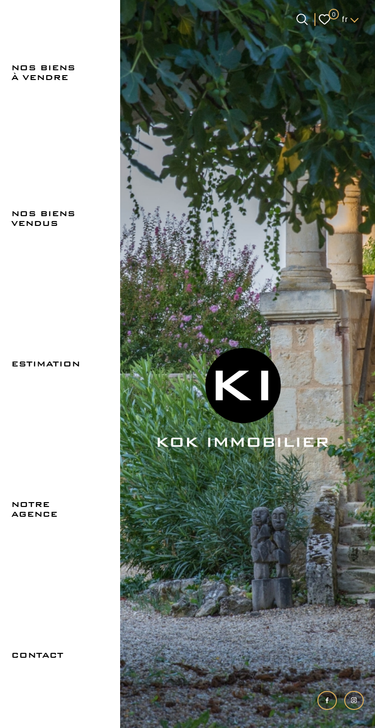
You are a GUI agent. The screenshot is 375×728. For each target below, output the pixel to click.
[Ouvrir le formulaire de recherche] (302, 19)
